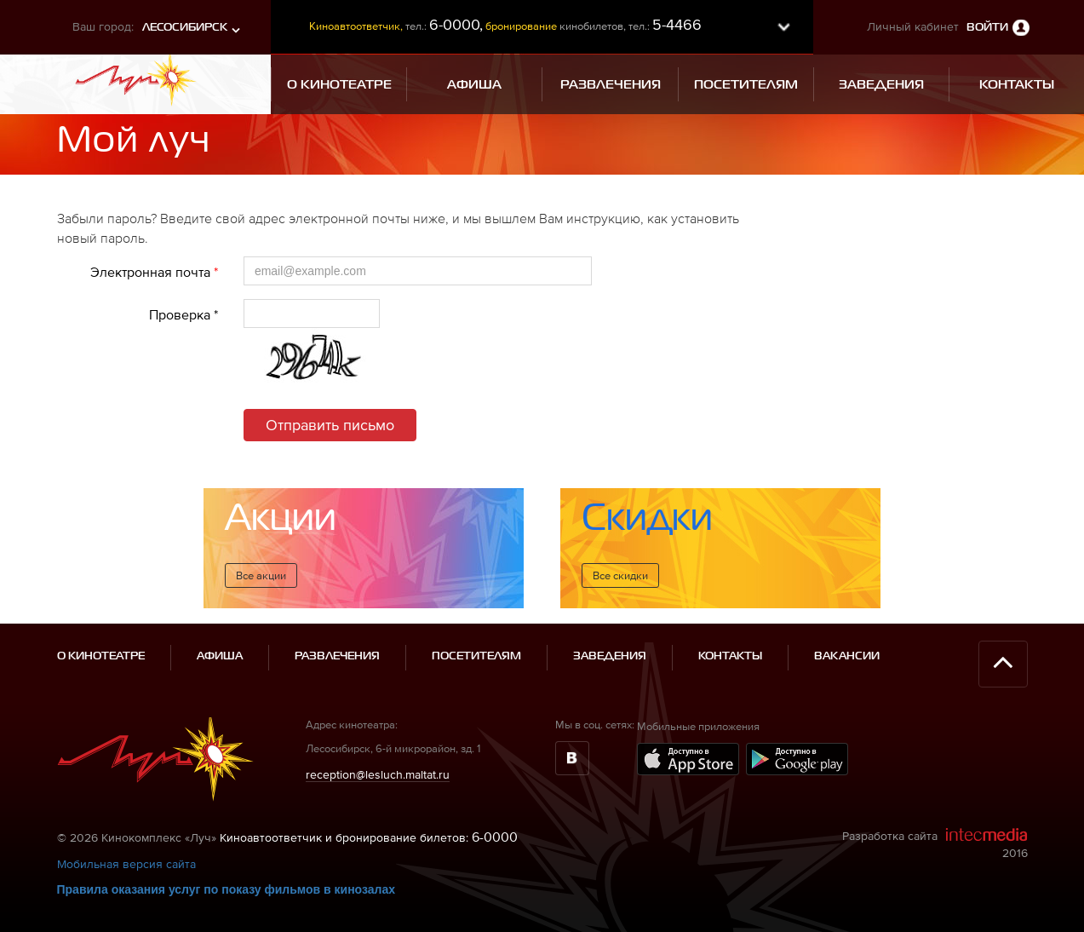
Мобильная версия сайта (126, 864)
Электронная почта (154, 271)
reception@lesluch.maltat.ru (378, 774)
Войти (987, 27)
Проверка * (183, 314)
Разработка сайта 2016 (935, 843)
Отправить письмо (330, 425)
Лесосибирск (184, 27)
